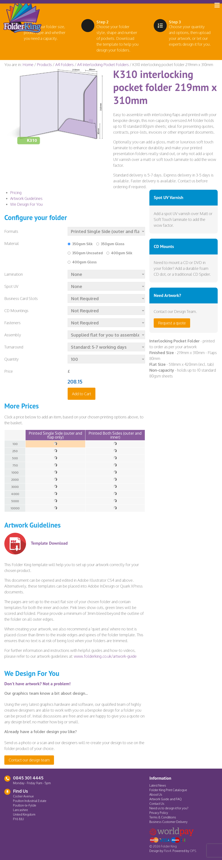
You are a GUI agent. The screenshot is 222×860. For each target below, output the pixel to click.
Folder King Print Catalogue (168, 790)
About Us (155, 794)
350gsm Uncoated (87, 253)
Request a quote (172, 323)
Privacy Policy (158, 813)
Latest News (157, 785)
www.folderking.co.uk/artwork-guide (105, 656)
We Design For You (26, 204)
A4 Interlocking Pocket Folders (103, 64)
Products (44, 64)
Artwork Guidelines (26, 198)
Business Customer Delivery (168, 822)
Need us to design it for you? (168, 808)
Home (28, 64)
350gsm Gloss (112, 244)
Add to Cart (81, 393)
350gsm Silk (82, 244)
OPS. (193, 851)
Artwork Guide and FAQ (165, 799)
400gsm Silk (121, 253)
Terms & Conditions (162, 817)
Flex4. (168, 851)
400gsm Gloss (84, 262)
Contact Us (156, 803)
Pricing (15, 192)
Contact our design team (29, 760)
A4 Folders (64, 64)
